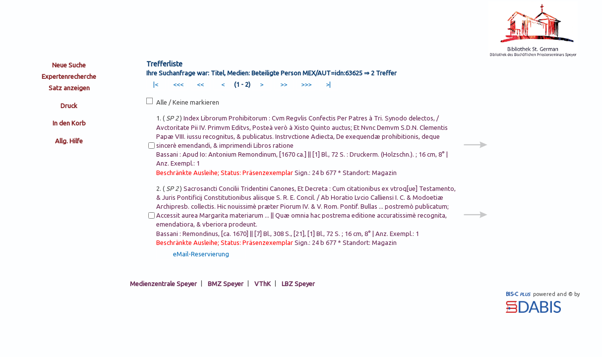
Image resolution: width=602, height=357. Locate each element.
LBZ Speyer (298, 283)
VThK (262, 283)
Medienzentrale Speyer (163, 283)
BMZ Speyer (225, 283)
